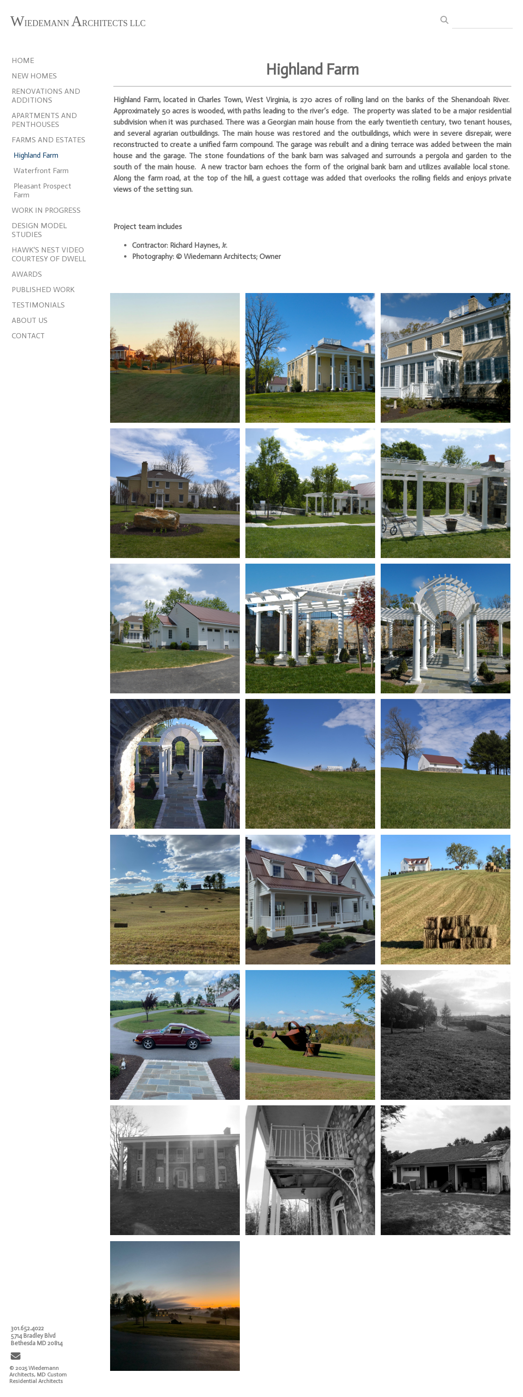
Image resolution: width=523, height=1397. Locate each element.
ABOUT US (30, 320)
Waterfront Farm (41, 170)
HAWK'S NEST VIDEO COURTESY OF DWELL (49, 254)
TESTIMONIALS (38, 304)
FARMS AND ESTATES (48, 139)
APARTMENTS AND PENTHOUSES (44, 120)
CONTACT (28, 335)
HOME (23, 60)
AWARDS (27, 274)
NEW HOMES (34, 75)
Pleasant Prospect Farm (42, 190)
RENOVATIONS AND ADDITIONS (46, 96)
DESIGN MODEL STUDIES (39, 230)
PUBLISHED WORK (43, 289)
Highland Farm (36, 155)
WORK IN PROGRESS (46, 210)
